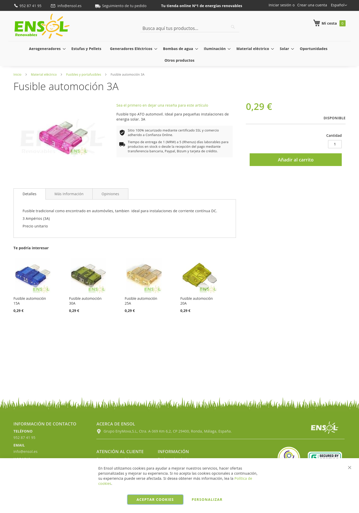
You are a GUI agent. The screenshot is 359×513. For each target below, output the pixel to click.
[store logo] (42, 26)
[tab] (29, 194)
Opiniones (110, 193)
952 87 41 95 (28, 5)
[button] (339, 5)
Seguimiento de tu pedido (120, 5)
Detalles (30, 193)
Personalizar (207, 499)
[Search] (233, 27)
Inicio (17, 74)
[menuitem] (46, 49)
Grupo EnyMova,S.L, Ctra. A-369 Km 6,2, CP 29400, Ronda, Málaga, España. (164, 431)
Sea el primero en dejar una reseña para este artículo (162, 105)
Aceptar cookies (155, 499)
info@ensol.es (66, 5)
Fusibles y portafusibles (83, 74)
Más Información (69, 193)
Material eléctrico (44, 74)
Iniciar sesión (280, 5)
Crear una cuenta (312, 5)
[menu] (179, 54)
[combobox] (189, 28)
